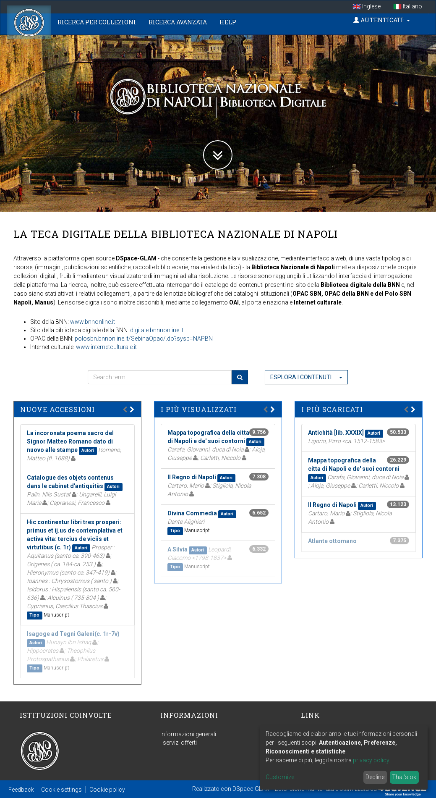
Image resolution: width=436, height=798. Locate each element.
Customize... (282, 777)
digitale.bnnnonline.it (156, 330)
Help (227, 22)
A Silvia (177, 549)
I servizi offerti (178, 742)
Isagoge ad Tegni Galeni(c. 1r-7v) (73, 633)
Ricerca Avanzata (178, 22)
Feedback (21, 789)
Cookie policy (107, 789)
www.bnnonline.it (92, 321)
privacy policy (371, 760)
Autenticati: (381, 20)
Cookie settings (61, 789)
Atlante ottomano (332, 541)
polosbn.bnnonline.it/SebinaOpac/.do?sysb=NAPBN (144, 338)
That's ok (404, 777)
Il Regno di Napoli (191, 477)
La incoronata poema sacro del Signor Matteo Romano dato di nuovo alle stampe (70, 441)
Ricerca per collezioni (96, 22)
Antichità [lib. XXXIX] (336, 432)
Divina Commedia (192, 513)
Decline (375, 777)
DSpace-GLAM (251, 788)
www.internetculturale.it (106, 347)
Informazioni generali (188, 734)
